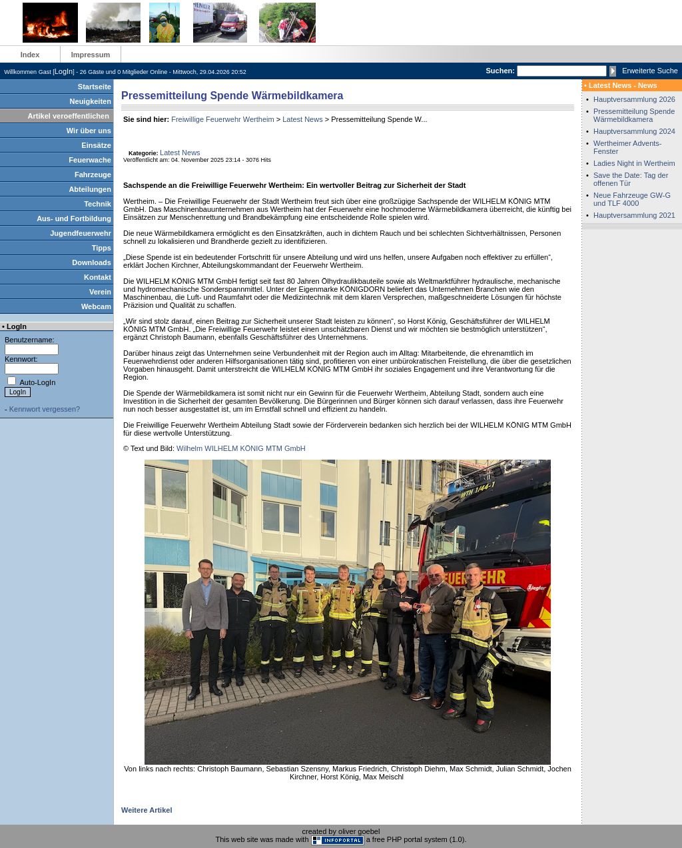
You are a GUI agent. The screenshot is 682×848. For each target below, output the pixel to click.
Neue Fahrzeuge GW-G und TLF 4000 (632, 199)
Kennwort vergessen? (44, 409)
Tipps (101, 248)
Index (30, 55)
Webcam (96, 306)
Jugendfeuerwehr (80, 233)
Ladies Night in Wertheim (634, 163)
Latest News (302, 119)
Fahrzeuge (93, 175)
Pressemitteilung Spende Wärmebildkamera (634, 115)
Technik (97, 204)
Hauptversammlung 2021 (634, 215)
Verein (100, 292)
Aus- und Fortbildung (74, 218)
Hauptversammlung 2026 (634, 99)
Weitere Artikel (146, 810)
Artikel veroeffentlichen (68, 116)
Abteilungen (90, 189)
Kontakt (97, 277)
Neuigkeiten (90, 101)
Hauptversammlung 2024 (634, 131)
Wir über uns (89, 131)
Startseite (94, 87)
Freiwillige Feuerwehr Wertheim (222, 119)
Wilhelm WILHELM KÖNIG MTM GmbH (241, 448)
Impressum (91, 55)
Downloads (91, 262)
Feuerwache (90, 160)
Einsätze (96, 145)
